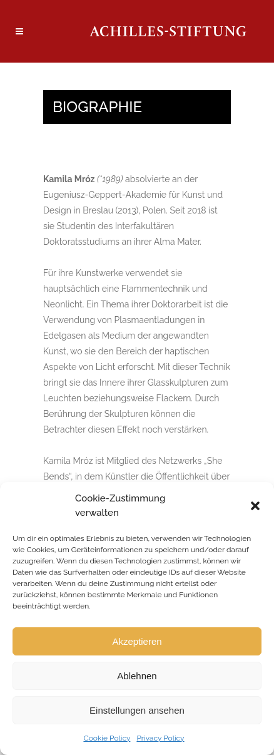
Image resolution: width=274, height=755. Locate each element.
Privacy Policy (160, 738)
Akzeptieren (136, 641)
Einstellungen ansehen (137, 710)
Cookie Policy (106, 738)
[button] (255, 506)
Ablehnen (136, 675)
